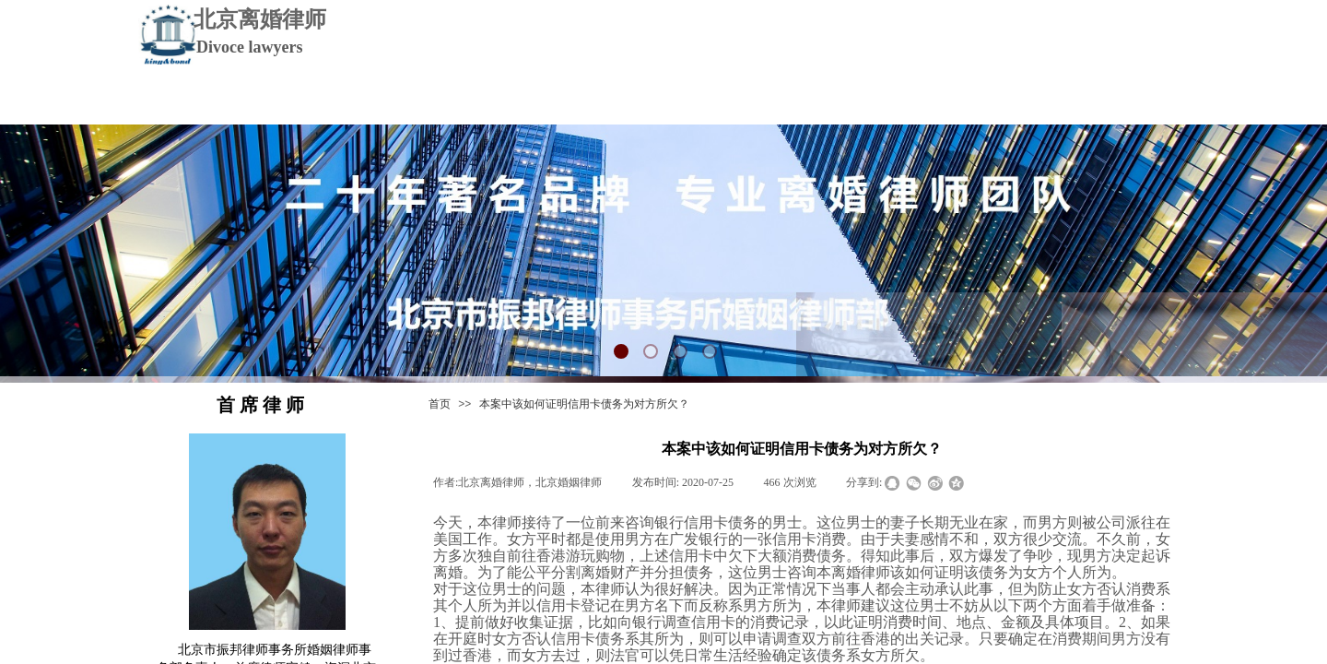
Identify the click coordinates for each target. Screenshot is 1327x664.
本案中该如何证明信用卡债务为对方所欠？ (584, 403)
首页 (440, 403)
